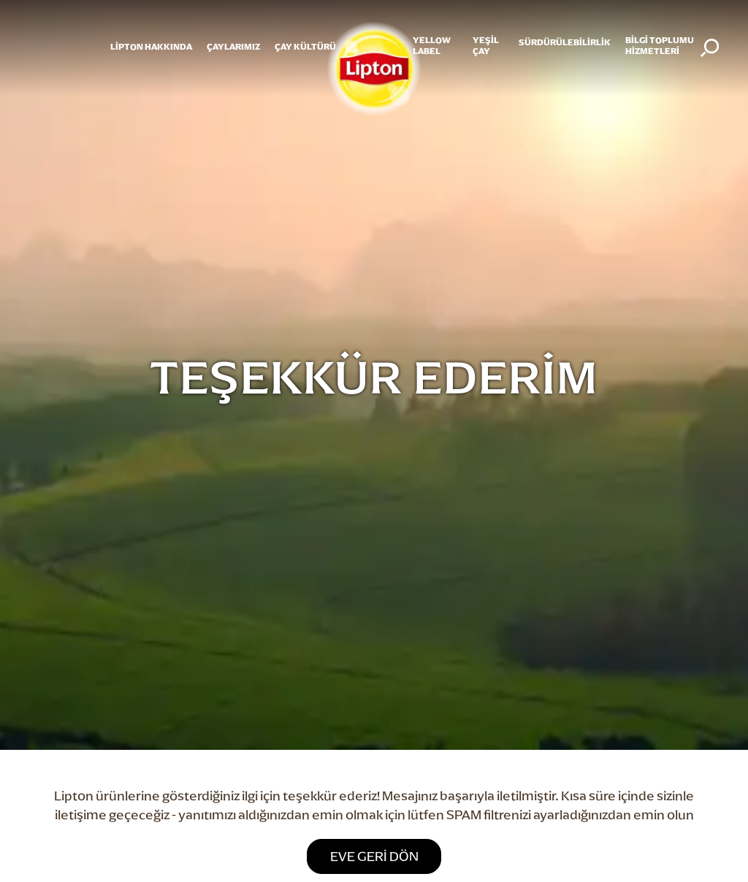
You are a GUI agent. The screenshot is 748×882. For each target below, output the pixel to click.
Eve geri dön (374, 856)
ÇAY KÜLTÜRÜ (305, 46)
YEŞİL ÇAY (486, 45)
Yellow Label (432, 45)
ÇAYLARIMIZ (233, 46)
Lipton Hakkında (151, 46)
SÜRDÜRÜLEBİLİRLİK (565, 42)
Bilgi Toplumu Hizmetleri (659, 45)
